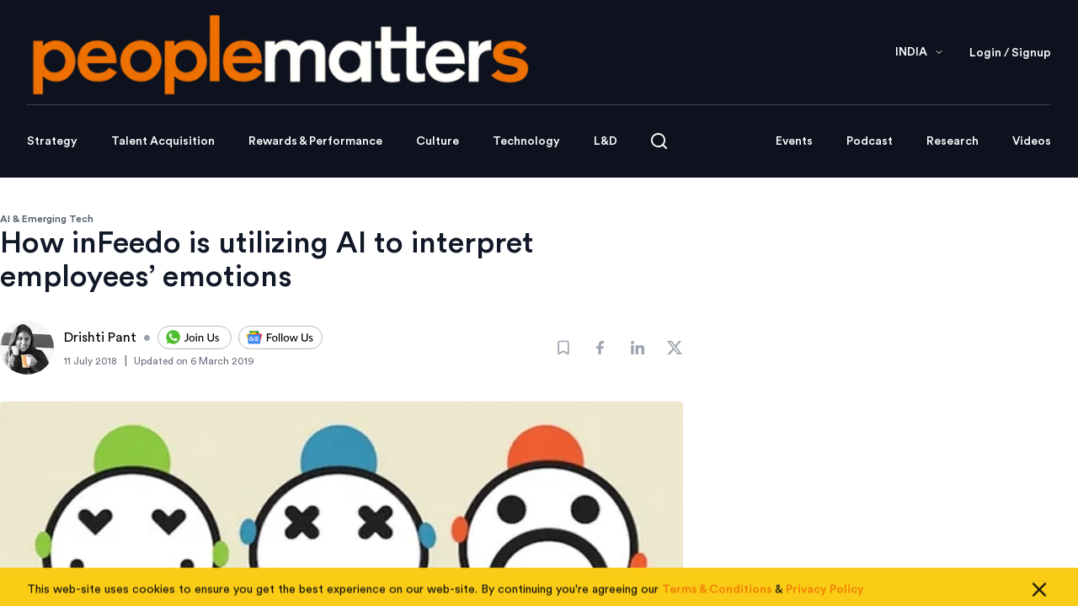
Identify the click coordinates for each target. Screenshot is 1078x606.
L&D (605, 141)
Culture (437, 141)
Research (952, 141)
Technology (526, 141)
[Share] (600, 347)
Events (794, 141)
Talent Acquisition (163, 141)
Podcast (869, 141)
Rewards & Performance (315, 141)
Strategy (52, 141)
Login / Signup (1010, 53)
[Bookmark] (563, 347)
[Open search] (659, 141)
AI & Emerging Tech (46, 219)
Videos (1031, 141)
